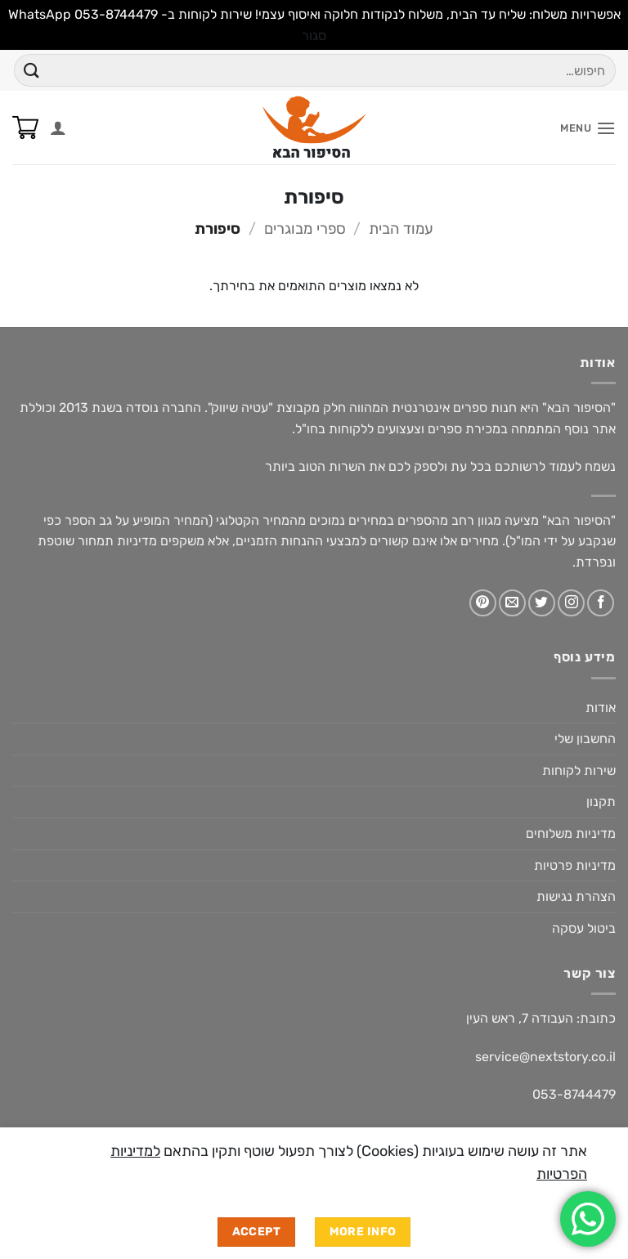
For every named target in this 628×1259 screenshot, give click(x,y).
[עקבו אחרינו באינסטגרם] (571, 602)
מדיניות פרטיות (575, 865)
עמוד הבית (401, 229)
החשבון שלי (585, 738)
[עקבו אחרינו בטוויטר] (541, 602)
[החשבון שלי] (58, 128)
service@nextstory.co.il (545, 1056)
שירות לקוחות (579, 770)
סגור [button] (314, 35)
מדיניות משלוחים (571, 833)
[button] (588, 128)
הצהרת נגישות (576, 896)
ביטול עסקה (584, 928)
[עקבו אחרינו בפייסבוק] (600, 602)
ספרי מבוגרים (305, 229)
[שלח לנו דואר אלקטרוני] (512, 602)
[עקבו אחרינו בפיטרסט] (482, 602)
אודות (600, 707)
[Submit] (32, 71)
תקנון (601, 801)
